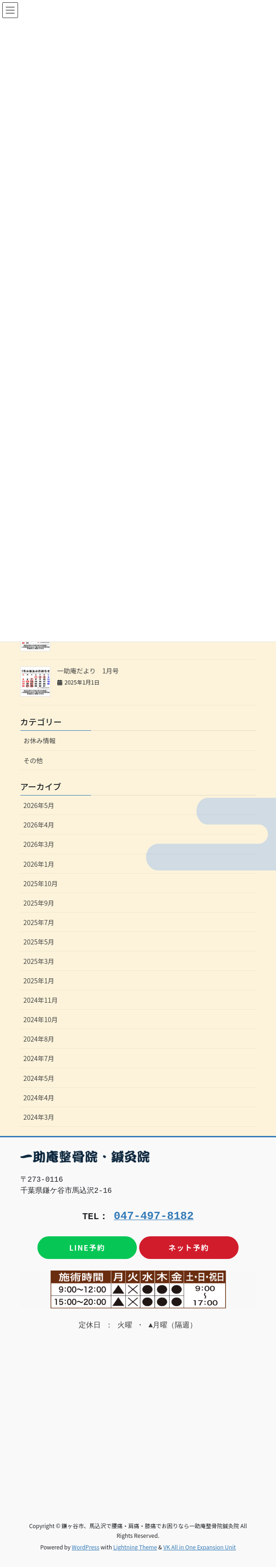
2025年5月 (39, 941)
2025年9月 (39, 902)
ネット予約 (188, 1247)
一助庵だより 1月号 (88, 670)
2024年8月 (39, 1038)
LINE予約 (87, 1247)
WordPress (85, 1547)
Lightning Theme (135, 1547)
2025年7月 (39, 922)
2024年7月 (39, 1058)
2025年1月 (39, 980)
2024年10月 (41, 1019)
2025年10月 (41, 883)
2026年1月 (39, 864)
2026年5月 (39, 805)
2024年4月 (39, 1097)
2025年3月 (39, 961)
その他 (33, 760)
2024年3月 (39, 1117)
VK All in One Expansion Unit (199, 1547)
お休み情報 (40, 740)
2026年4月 (39, 824)
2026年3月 (39, 844)
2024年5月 (39, 1078)
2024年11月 (41, 1000)
